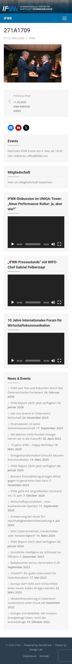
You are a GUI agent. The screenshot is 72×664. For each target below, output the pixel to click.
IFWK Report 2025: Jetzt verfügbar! (33, 403)
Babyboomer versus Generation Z (33, 563)
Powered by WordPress (37, 645)
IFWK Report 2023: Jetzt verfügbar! (33, 542)
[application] (36, 232)
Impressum (29, 656)
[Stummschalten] (53, 244)
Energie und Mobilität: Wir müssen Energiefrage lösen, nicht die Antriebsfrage (32, 617)
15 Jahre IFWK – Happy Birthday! (32, 445)
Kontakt (44, 656)
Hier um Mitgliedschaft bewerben (30, 182)
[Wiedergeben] (13, 244)
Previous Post (22, 103)
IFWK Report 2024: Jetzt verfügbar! (33, 466)
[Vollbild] (59, 244)
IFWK (8, 18)
